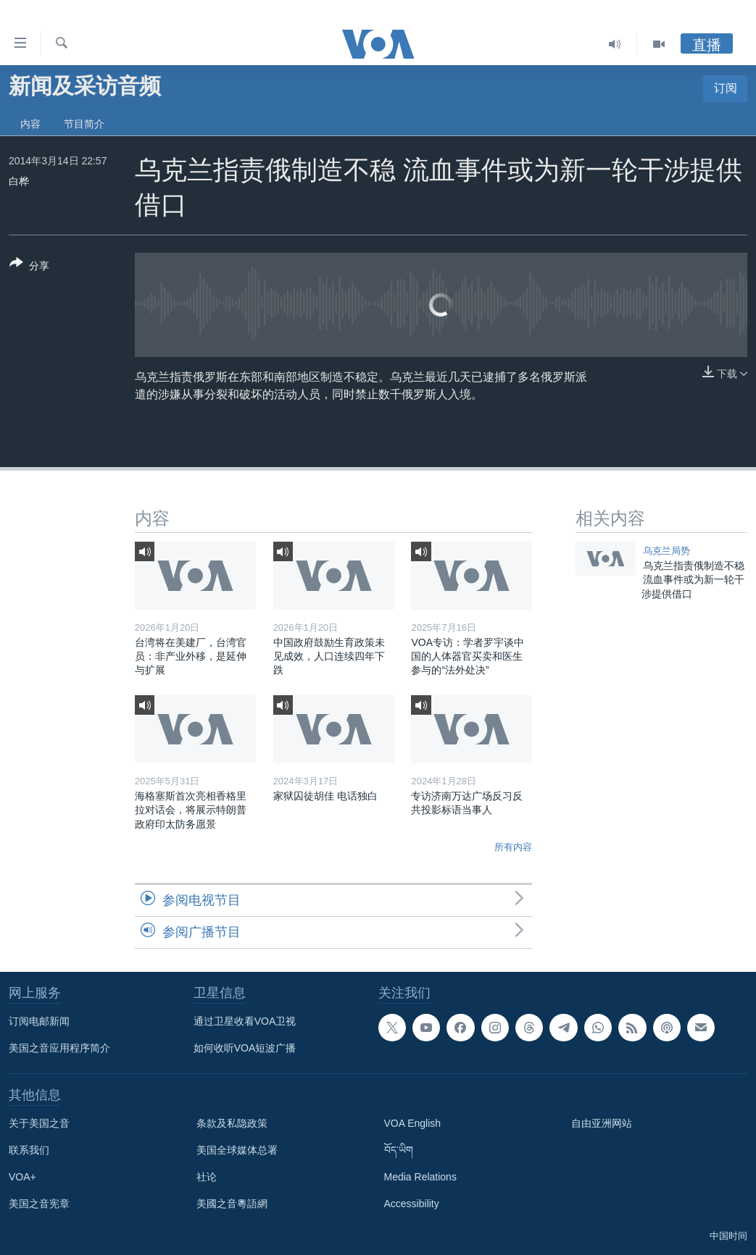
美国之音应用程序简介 (59, 1048)
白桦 (19, 181)
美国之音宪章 (39, 1203)
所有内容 (513, 846)
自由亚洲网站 (601, 1123)
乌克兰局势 (666, 550)
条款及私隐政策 (231, 1123)
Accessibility (411, 1203)
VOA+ (22, 1177)
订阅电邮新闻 (39, 1021)
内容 (30, 124)
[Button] (29, 267)
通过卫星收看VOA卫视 (245, 1021)
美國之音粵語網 (231, 1203)
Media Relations (420, 1177)
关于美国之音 (39, 1123)
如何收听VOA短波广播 (245, 1048)
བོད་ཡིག (398, 1150)
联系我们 (29, 1150)
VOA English (412, 1123)
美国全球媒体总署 (237, 1150)
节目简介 (84, 124)
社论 (206, 1177)
